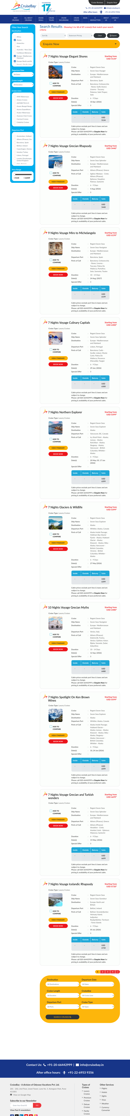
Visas (104, 1100)
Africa (19, 37)
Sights (104, 1096)
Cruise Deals (40, 19)
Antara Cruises (22, 100)
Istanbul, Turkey (22, 152)
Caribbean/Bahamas (24, 53)
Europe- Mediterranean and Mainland (27, 57)
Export (113, 35)
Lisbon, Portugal (22, 155)
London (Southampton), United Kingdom (25, 159)
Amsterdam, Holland (24, 136)
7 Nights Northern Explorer (57, 412)
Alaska (19, 40)
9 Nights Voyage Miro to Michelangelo (63, 233)
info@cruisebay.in (112, 8)
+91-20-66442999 (95, 8)
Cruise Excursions (63, 19)
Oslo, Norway (22, 164)
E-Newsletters (95, 19)
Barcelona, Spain (23, 142)
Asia (18, 46)
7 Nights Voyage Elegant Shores (67, 56)
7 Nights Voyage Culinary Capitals (61, 322)
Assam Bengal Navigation (26, 106)
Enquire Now (112, 2)
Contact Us (115, 19)
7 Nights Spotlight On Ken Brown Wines (60, 698)
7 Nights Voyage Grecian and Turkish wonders (62, 796)
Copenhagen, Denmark (25, 149)
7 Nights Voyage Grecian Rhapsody (61, 146)
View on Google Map (22, 1095)
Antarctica (20, 43)
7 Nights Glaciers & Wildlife (57, 507)
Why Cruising (15, 19)
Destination (52, 979)
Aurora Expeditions (24, 109)
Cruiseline (86, 991)
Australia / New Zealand (25, 50)
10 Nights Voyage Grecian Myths (60, 607)
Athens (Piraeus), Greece (25, 139)
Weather (105, 1103)
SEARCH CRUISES (62, 1017)
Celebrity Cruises (23, 122)
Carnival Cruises (22, 119)
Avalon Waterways (23, 113)
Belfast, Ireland (22, 146)
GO (37, 1105)
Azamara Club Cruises (25, 116)
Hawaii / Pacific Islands (25, 64)
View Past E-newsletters (20, 1110)
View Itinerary (58, 92)
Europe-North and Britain (26, 61)
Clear (100, 35)
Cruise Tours (51, 19)
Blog (85, 18)
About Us (106, 19)
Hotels (104, 1092)
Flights (104, 1088)
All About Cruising (28, 19)
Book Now (58, 99)
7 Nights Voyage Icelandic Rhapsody (62, 884)
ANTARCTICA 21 (23, 103)
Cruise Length (53, 991)
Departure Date (89, 979)
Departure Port (54, 1002)
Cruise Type (87, 1002)
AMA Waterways (23, 97)
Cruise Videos (76, 19)
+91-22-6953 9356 (112, 12)
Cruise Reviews (97, 2)
